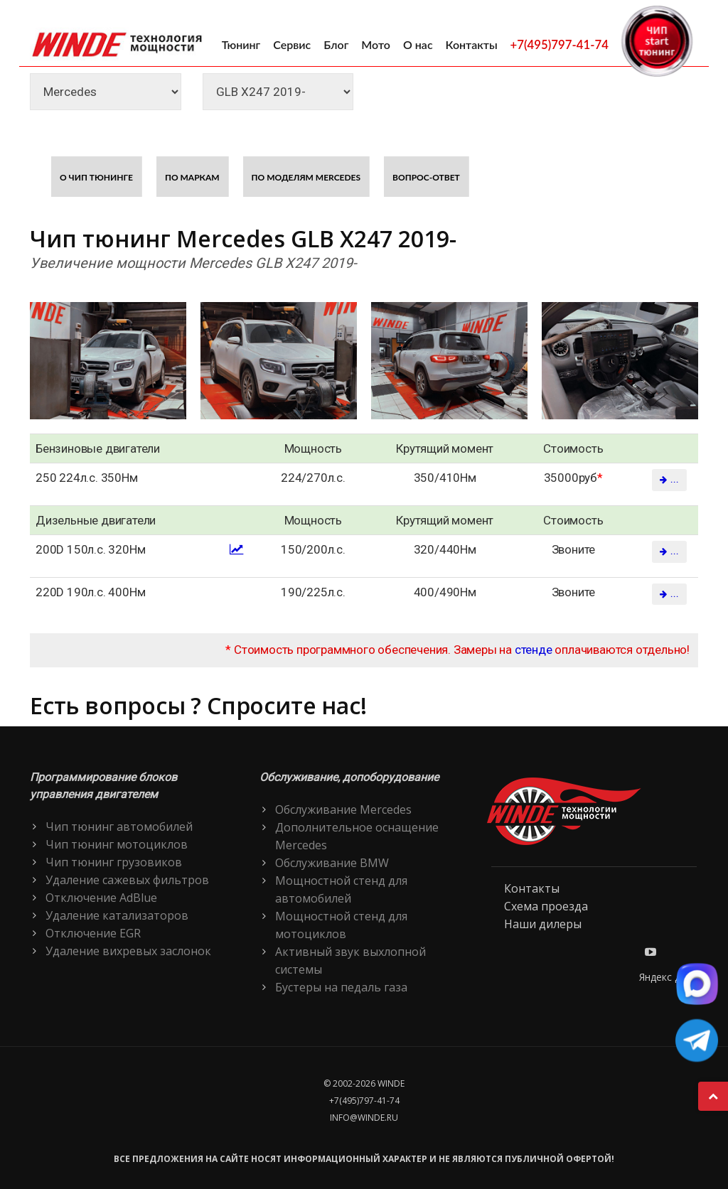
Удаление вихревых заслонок (128, 951)
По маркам (192, 177)
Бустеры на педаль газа (341, 987)
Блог (335, 44)
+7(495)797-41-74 (559, 44)
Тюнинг (241, 44)
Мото (375, 44)
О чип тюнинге (96, 177)
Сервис (292, 44)
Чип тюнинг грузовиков (114, 862)
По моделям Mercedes (306, 177)
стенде (533, 649)
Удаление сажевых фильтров (127, 880)
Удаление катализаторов (117, 915)
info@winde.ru (364, 1118)
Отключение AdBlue (101, 897)
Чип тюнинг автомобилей (119, 826)
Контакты (472, 44)
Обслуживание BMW (332, 863)
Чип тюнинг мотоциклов (117, 844)
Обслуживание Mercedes (343, 809)
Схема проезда (546, 906)
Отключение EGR (93, 933)
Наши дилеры (543, 924)
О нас (418, 44)
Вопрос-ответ (426, 177)
